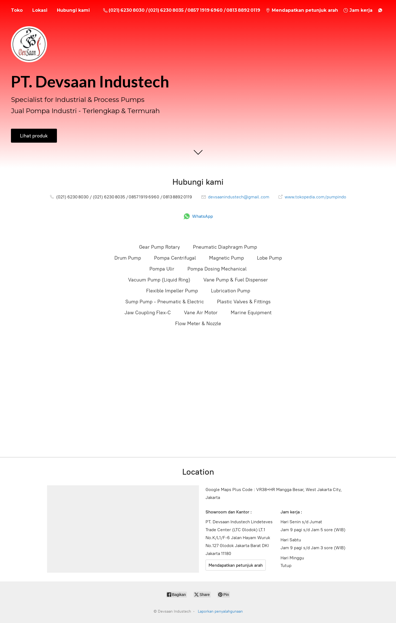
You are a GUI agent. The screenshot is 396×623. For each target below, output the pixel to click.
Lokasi (39, 10)
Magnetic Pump (226, 258)
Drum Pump (127, 258)
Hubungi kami (73, 10)
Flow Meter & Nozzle (198, 324)
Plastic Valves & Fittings (244, 302)
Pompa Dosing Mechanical (217, 269)
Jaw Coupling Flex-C (148, 313)
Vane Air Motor (201, 313)
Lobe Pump (269, 258)
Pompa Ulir (161, 269)
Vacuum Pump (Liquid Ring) (159, 280)
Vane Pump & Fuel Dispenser (235, 280)
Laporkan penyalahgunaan (220, 611)
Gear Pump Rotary (159, 247)
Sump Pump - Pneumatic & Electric (164, 302)
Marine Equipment (251, 313)
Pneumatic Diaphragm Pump (225, 247)
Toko (17, 10)
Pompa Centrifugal (175, 258)
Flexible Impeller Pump (172, 291)
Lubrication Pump (230, 291)
